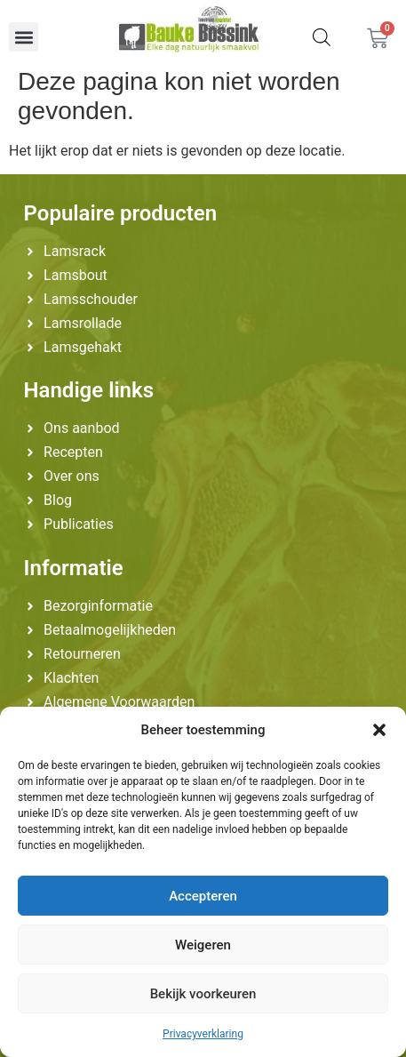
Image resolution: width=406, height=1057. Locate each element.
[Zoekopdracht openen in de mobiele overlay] (321, 37)
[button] (379, 730)
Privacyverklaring (203, 1034)
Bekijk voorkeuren (203, 994)
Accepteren (203, 896)
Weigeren (203, 945)
